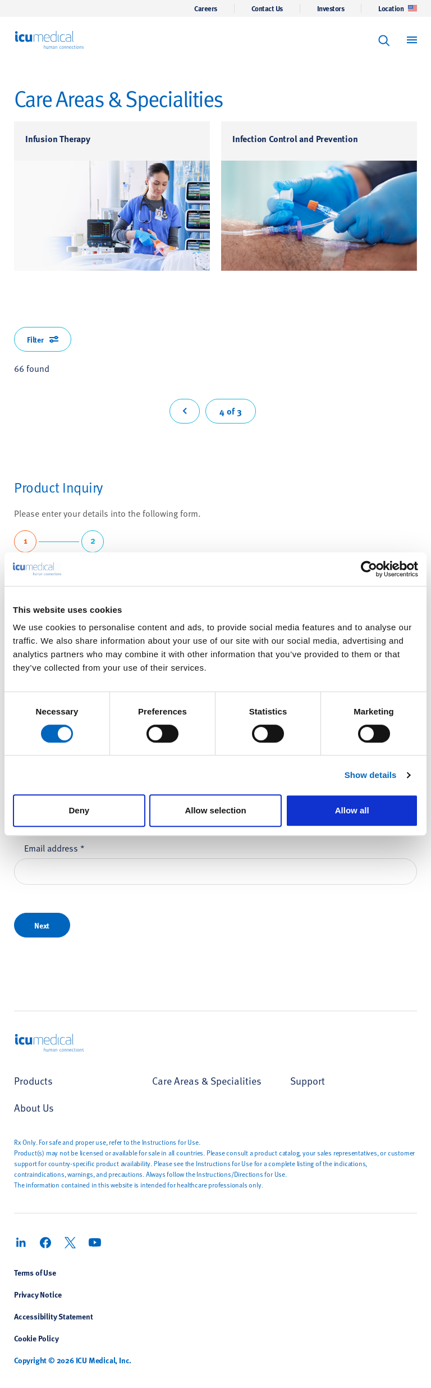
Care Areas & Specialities (207, 1080)
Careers (205, 8)
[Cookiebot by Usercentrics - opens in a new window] (369, 569)
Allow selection (215, 810)
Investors (331, 8)
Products (33, 1080)
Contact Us (267, 8)
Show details (371, 775)
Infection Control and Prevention (295, 138)
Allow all (352, 810)
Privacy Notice (38, 1294)
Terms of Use (35, 1272)
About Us (34, 1107)
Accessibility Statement (53, 1316)
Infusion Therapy (57, 138)
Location (397, 8)
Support (307, 1080)
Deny (78, 810)
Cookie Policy (36, 1338)
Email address (54, 847)
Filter (42, 339)
